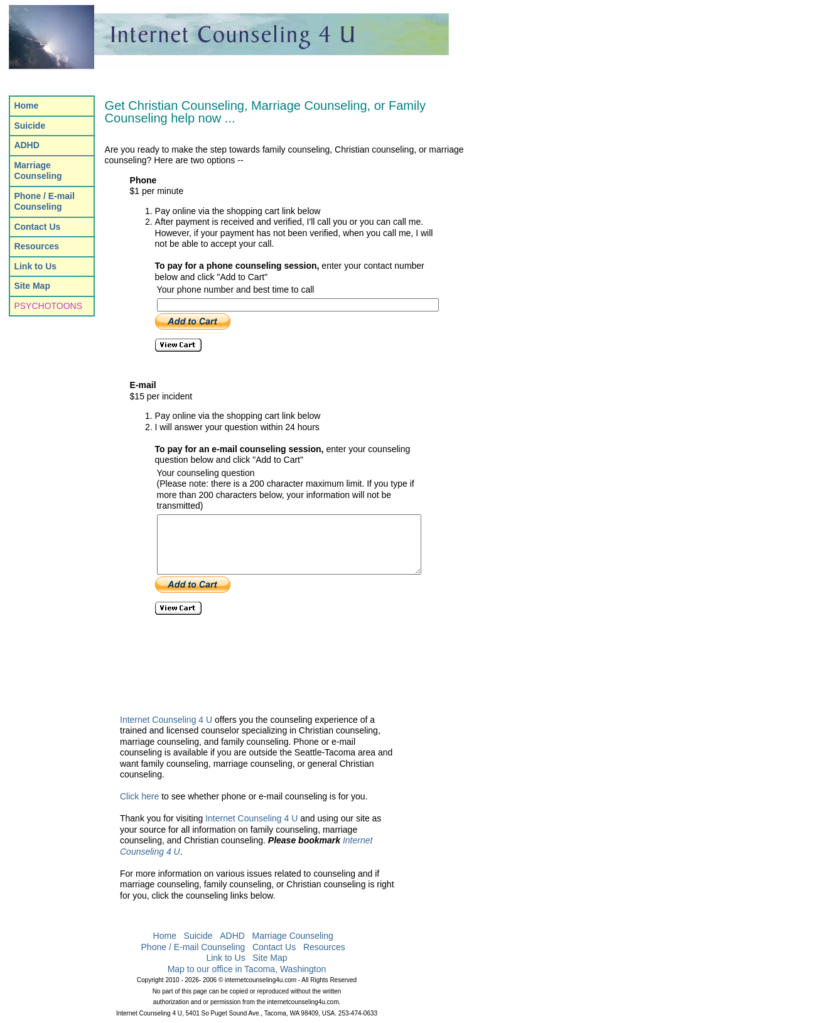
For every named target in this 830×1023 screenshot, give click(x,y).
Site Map (269, 958)
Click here (139, 797)
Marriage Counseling (292, 936)
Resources (324, 947)
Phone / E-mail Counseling (193, 947)
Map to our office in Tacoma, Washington (247, 969)
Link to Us (225, 958)
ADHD (232, 936)
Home (164, 936)
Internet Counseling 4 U (166, 720)
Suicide (198, 936)
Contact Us (274, 947)
